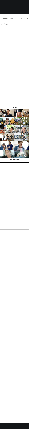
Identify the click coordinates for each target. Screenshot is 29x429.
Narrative (17, 167)
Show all (8, 167)
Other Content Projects (14, 159)
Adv (19, 167)
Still (21, 167)
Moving (11, 167)
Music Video (14, 167)
